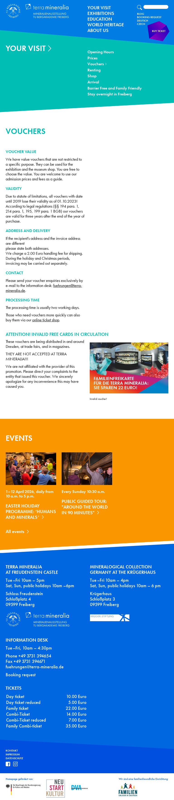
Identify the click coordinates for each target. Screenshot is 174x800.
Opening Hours (100, 52)
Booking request (21, 674)
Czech (141, 24)
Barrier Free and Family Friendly (114, 88)
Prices (92, 58)
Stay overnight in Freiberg (109, 94)
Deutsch (142, 20)
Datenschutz (14, 758)
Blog (140, 13)
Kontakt (12, 750)
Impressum (13, 754)
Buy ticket (159, 32)
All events (15, 531)
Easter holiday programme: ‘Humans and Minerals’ (31, 511)
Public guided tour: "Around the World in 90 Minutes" (85, 507)
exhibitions (100, 13)
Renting (94, 70)
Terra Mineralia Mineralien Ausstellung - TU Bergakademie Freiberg (38, 10)
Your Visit (99, 7)
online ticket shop (45, 320)
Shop (92, 76)
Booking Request (149, 17)
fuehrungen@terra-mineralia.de (35, 666)
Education (99, 19)
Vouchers (95, 64)
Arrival (93, 82)
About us (98, 30)
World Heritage (105, 24)
